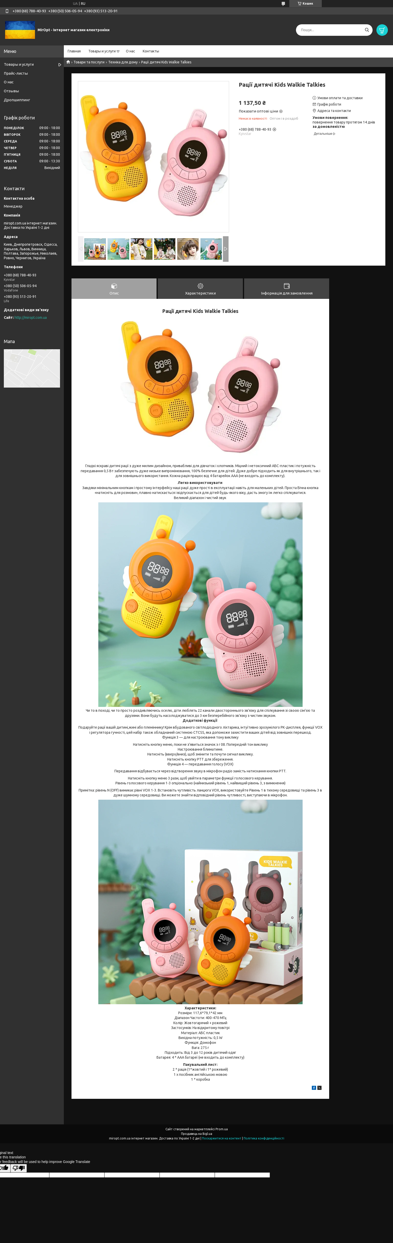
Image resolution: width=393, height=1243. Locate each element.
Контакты (151, 51)
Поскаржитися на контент (221, 1138)
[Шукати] (367, 30)
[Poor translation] (18, 1168)
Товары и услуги (102, 51)
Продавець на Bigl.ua (196, 1134)
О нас (130, 51)
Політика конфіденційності (264, 1138)
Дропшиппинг (17, 100)
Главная (74, 51)
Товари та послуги (89, 62)
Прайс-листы (16, 73)
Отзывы (11, 91)
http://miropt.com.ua (31, 317)
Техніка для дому (123, 62)
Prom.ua (222, 1129)
